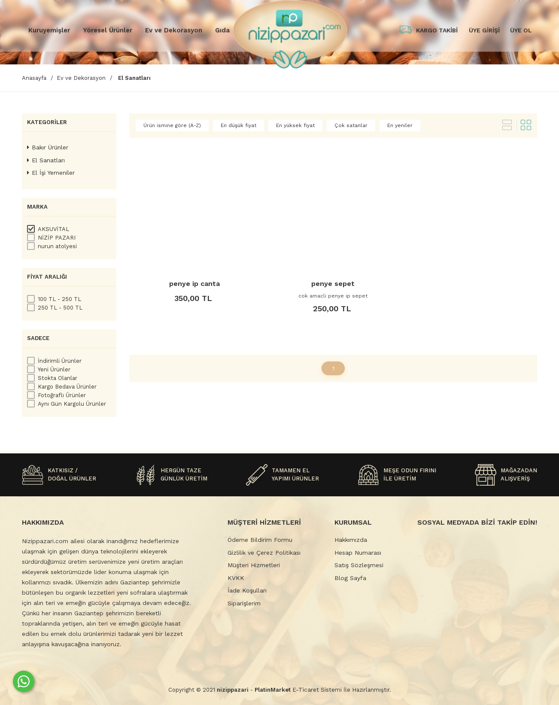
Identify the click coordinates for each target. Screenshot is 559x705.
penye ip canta (194, 284)
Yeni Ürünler (54, 369)
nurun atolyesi (57, 246)
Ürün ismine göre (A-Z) (172, 125)
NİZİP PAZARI (57, 237)
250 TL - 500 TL (60, 307)
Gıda (222, 30)
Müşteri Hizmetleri (254, 565)
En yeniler (400, 125)
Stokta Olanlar (57, 378)
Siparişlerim (244, 603)
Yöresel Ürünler (107, 30)
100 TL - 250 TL (59, 299)
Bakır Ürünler (47, 147)
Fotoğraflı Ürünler (62, 395)
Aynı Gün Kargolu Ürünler (72, 404)
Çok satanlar (351, 125)
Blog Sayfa (350, 577)
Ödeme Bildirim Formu (260, 539)
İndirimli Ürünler (60, 361)
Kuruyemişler (49, 30)
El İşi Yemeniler (51, 172)
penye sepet (333, 284)
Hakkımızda (350, 539)
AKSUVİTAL (53, 229)
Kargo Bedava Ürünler (67, 386)
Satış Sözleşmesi (358, 565)
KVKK (236, 577)
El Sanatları (46, 160)
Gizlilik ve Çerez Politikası (264, 552)
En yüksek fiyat (295, 125)
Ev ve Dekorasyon (173, 30)
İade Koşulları (247, 590)
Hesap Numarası (357, 552)
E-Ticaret (305, 689)
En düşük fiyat (238, 125)
